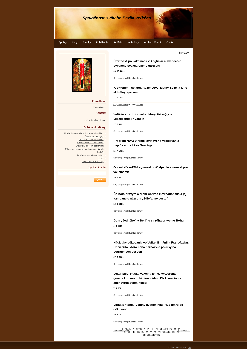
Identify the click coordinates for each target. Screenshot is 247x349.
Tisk (189, 347)
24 (143, 332)
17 (175, 329)
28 (159, 332)
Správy (63, 42)
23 (139, 332)
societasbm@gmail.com (94, 120)
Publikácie (102, 42)
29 (163, 332)
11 (152, 329)
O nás (170, 42)
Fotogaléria (98, 107)
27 (155, 332)
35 (147, 335)
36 (151, 335)
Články (87, 42)
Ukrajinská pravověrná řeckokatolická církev (83, 133)
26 (151, 332)
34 (144, 335)
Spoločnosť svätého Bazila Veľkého (117, 18)
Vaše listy (133, 42)
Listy (75, 42)
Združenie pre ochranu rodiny (90, 155)
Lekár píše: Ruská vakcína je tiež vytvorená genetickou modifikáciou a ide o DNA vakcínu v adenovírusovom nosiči (147, 278)
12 (156, 329)
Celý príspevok (120, 78)
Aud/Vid (118, 42)
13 (159, 329)
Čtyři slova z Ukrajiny (94, 136)
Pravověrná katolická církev (91, 139)
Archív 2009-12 (152, 42)
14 (163, 329)
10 (148, 329)
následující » (184, 331)
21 (131, 332)
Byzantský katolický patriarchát (89, 146)
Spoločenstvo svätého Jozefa (90, 142)
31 (170, 332)
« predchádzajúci (121, 331)
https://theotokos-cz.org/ (92, 161)
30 (166, 332)
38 (159, 335)
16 (171, 329)
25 (147, 332)
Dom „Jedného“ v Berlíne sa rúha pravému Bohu (148, 220)
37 (155, 335)
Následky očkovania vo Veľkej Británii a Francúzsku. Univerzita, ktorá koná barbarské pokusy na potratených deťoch (151, 247)
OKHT (100, 158)
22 (135, 332)
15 (167, 329)
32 (174, 332)
